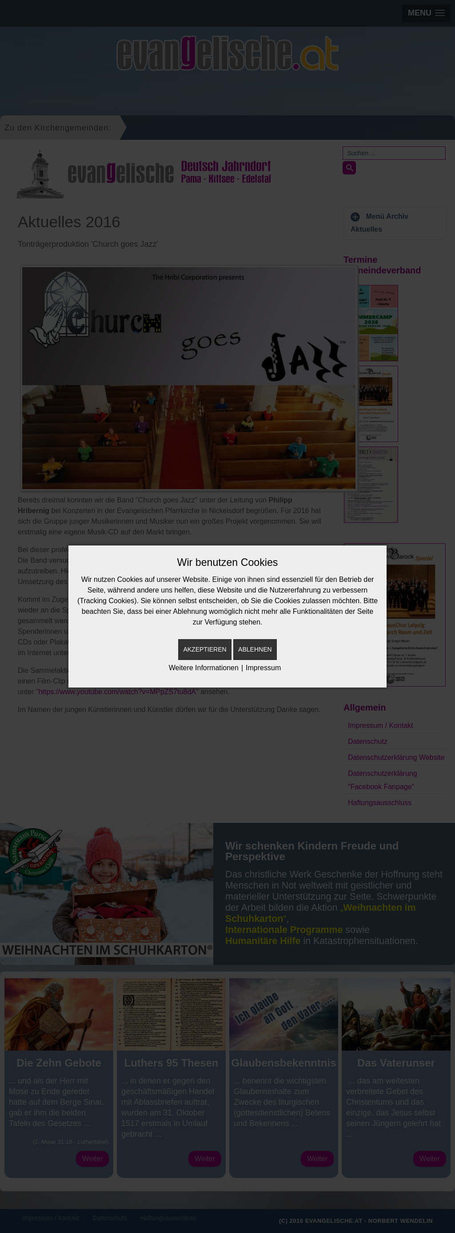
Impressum (263, 668)
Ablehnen (254, 649)
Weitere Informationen (204, 668)
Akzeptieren (204, 649)
